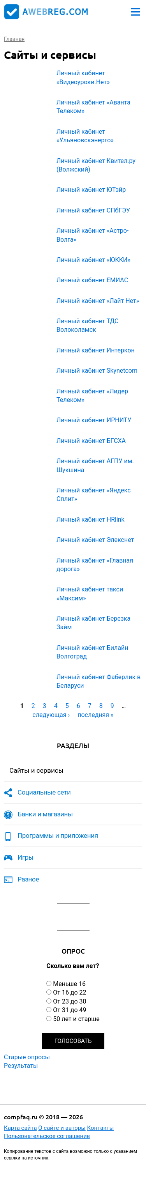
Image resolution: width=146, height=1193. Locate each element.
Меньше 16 (69, 984)
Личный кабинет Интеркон (95, 350)
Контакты (100, 1127)
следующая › (51, 715)
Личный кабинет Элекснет (95, 539)
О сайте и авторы (62, 1127)
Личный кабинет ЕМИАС (92, 280)
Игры (25, 857)
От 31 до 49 (69, 1010)
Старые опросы (27, 1057)
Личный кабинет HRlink (90, 519)
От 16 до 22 (69, 992)
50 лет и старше (76, 1019)
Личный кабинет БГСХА (91, 440)
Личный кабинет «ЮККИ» (93, 260)
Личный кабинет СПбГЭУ (93, 210)
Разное (28, 879)
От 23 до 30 (69, 1001)
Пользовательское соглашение (47, 1136)
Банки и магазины (45, 814)
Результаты (21, 1065)
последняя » (95, 715)
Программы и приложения (58, 835)
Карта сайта (20, 1127)
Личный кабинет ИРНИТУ (93, 420)
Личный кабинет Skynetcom (96, 370)
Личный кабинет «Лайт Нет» (97, 300)
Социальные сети (44, 792)
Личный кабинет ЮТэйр (91, 189)
